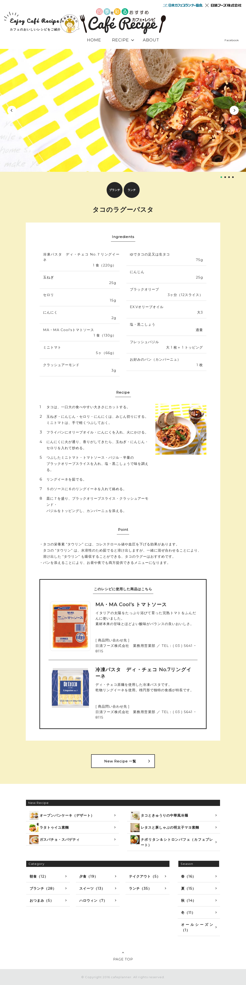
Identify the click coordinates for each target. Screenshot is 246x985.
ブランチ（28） (43, 888)
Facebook (232, 40)
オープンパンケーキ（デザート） (61, 815)
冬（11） (188, 912)
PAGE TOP (123, 959)
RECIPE (120, 40)
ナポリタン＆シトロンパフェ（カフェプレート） (172, 841)
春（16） (188, 876)
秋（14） (188, 900)
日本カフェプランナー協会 (183, 5)
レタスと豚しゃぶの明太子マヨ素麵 (165, 827)
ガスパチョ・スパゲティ (54, 839)
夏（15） (188, 888)
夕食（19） (88, 876)
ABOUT (151, 40)
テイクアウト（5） (144, 876)
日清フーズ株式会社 (226, 5)
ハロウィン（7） (93, 900)
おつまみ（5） (42, 900)
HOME (94, 40)
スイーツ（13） (92, 888)
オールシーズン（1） (197, 927)
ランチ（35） (140, 888)
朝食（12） (39, 876)
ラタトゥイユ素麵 (49, 827)
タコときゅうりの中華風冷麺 (159, 815)
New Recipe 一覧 (120, 761)
